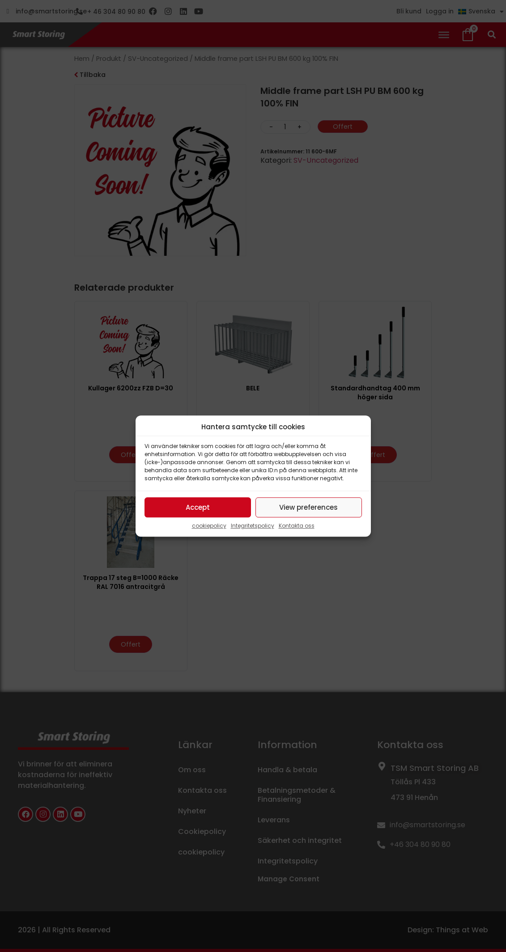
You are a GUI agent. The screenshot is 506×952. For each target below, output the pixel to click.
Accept (198, 507)
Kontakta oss (297, 525)
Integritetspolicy (252, 525)
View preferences (308, 507)
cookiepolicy (209, 525)
